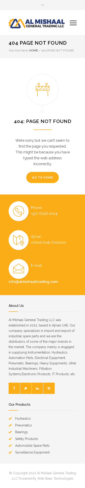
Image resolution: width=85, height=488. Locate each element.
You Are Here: (19, 50)
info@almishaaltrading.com (33, 282)
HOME (33, 50)
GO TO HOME (42, 177)
